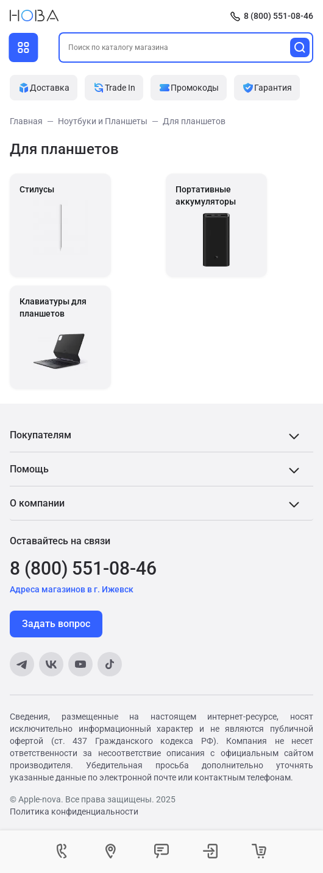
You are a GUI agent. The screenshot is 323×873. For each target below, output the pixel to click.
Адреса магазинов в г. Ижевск (71, 589)
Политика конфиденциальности (74, 811)
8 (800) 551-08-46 (278, 16)
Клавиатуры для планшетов (53, 307)
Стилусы (37, 189)
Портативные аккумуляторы (206, 195)
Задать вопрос (56, 623)
